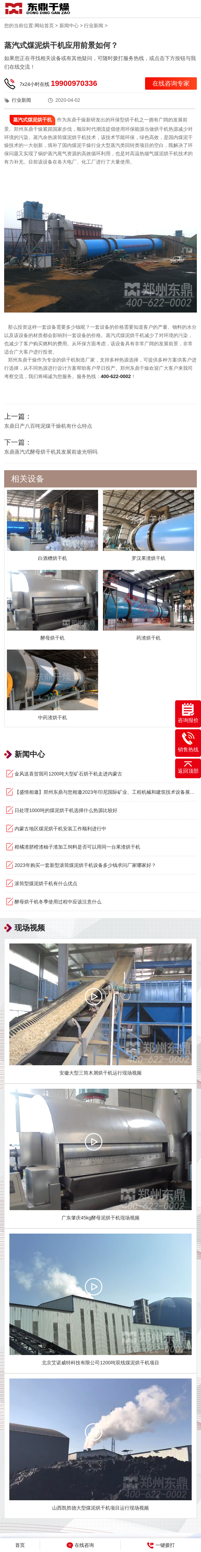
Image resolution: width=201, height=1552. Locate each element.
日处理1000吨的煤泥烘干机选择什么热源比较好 (66, 810)
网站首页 (44, 25)
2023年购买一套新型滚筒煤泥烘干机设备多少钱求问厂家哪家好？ (85, 865)
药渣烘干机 (148, 638)
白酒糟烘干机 (52, 558)
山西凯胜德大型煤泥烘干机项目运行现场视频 (100, 1508)
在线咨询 (80, 1545)
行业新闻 (93, 25)
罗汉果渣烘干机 (148, 558)
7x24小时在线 (58, 83)
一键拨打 (161, 1545)
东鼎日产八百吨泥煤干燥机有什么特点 (48, 426)
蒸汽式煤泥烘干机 (32, 119)
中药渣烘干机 (52, 717)
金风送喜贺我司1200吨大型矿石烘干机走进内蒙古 (68, 774)
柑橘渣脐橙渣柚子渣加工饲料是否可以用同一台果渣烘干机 (77, 847)
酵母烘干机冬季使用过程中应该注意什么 (58, 901)
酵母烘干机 (52, 638)
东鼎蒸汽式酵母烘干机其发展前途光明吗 (50, 452)
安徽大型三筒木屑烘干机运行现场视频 (100, 1073)
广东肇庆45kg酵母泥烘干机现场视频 (100, 1217)
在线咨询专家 (171, 83)
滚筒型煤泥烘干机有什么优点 (46, 883)
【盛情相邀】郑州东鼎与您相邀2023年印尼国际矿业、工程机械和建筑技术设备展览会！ (105, 792)
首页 (20, 1545)
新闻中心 (69, 25)
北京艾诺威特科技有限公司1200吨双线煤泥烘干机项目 (100, 1362)
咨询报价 (188, 713)
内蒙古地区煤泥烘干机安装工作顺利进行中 (60, 828)
